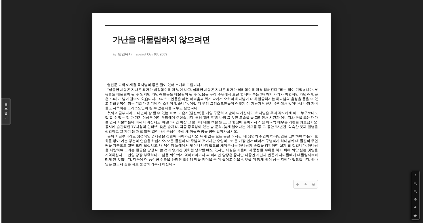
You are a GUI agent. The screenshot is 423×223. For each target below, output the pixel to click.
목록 (6, 111)
